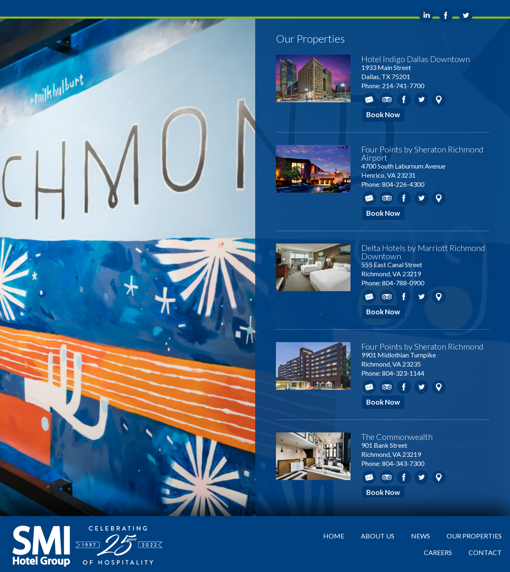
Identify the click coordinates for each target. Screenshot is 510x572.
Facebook (404, 99)
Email (369, 99)
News (420, 536)
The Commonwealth (397, 437)
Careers (438, 552)
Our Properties (474, 536)
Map (439, 99)
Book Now (383, 114)
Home (333, 536)
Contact (485, 552)
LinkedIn (426, 15)
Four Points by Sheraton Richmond (422, 346)
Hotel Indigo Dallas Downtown (415, 59)
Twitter (421, 99)
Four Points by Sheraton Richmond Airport (422, 153)
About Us (377, 536)
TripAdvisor (386, 99)
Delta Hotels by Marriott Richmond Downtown (423, 252)
